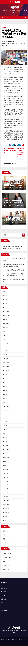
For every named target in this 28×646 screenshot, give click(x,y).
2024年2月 (6, 355)
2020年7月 (6, 516)
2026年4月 (6, 291)
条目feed (5, 535)
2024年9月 (6, 331)
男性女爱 (5, 565)
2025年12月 (6, 307)
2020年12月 (6, 497)
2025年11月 (6, 311)
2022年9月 (6, 414)
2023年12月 (6, 362)
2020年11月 (6, 500)
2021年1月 (5, 493)
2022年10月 (6, 410)
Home (14, 642)
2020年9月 (6, 508)
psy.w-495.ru (6, 259)
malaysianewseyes (9, 41)
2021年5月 (5, 477)
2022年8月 (6, 418)
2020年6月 (6, 520)
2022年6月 (6, 426)
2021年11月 (6, 453)
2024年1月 (5, 359)
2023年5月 (6, 390)
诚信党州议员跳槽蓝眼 (18, 270)
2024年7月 (6, 335)
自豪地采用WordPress (6, 639)
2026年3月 (6, 295)
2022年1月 (5, 445)
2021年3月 (5, 485)
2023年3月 (6, 398)
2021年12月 (6, 449)
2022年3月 (6, 437)
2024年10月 (6, 327)
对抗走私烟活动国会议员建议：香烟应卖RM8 (14, 34)
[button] (22, 17)
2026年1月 (5, 303)
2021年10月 (6, 457)
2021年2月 (5, 489)
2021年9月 (5, 461)
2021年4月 (5, 481)
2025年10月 (6, 315)
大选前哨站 (6, 553)
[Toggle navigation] (13, 17)
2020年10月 (6, 504)
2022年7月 (6, 422)
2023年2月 (6, 402)
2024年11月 (6, 323)
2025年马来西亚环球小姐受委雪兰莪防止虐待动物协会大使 (14, 220)
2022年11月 (6, 406)
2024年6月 (6, 339)
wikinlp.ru (5, 279)
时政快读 (3, 27)
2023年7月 (6, 382)
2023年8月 (6, 378)
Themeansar (24, 639)
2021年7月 (5, 469)
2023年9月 (6, 374)
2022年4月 (6, 433)
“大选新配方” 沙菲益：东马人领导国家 (10, 151)
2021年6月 (5, 473)
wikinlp (5, 270)
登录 (4, 531)
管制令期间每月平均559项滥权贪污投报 (20, 152)
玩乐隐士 (5, 561)
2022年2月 (6, 441)
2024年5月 (6, 343)
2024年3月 (6, 351)
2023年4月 (6, 394)
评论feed (5, 539)
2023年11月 (6, 366)
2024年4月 (6, 347)
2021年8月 (5, 465)
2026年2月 (6, 299)
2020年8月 (6, 512)
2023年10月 (6, 370)
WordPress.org (7, 543)
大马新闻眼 (14, 7)
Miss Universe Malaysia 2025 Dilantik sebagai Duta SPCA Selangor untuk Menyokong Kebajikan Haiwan (13, 246)
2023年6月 (6, 386)
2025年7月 (6, 319)
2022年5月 (6, 429)
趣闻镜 (4, 569)
